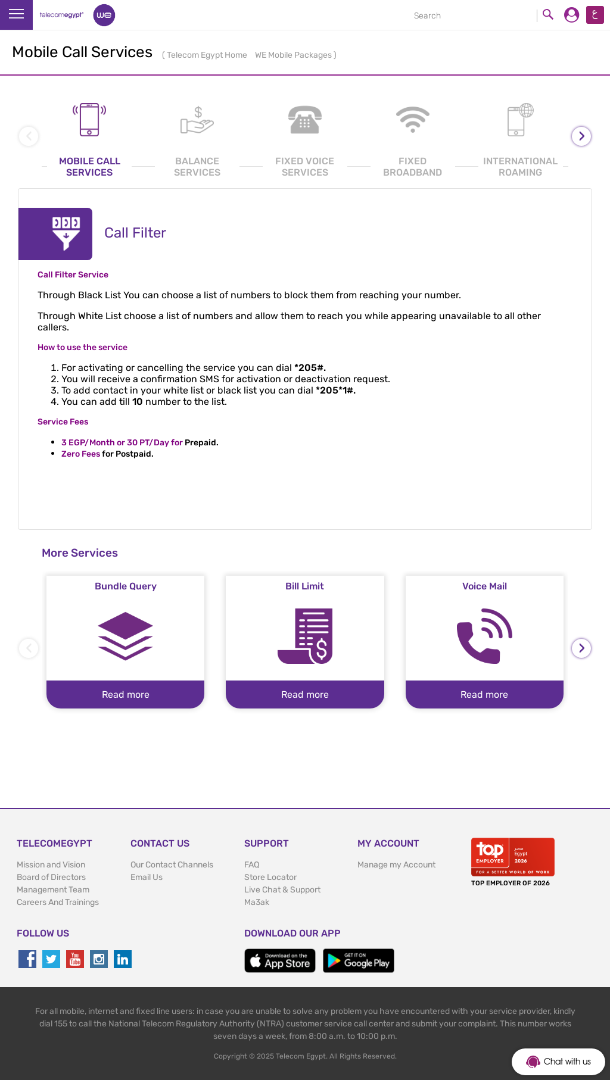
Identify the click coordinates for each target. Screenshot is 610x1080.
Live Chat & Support (282, 890)
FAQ (251, 865)
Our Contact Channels (171, 865)
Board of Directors (51, 877)
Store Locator (270, 877)
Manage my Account (396, 865)
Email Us (146, 877)
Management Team (53, 890)
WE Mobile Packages (294, 55)
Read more (126, 694)
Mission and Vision (51, 865)
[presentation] (581, 136)
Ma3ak (256, 902)
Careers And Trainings (58, 902)
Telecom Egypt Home (208, 55)
